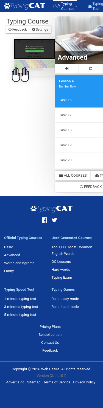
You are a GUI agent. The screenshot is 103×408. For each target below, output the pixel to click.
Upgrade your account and (34, 50)
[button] (65, 6)
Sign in (37, 51)
